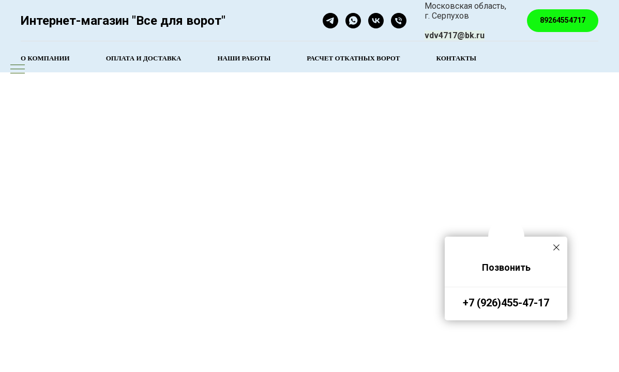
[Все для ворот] (376, 20)
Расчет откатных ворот (353, 58)
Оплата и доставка (144, 58)
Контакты (456, 58)
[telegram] (330, 20)
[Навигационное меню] (17, 70)
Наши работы (243, 58)
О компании (45, 58)
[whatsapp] (353, 20)
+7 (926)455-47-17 (506, 303)
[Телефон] (398, 20)
